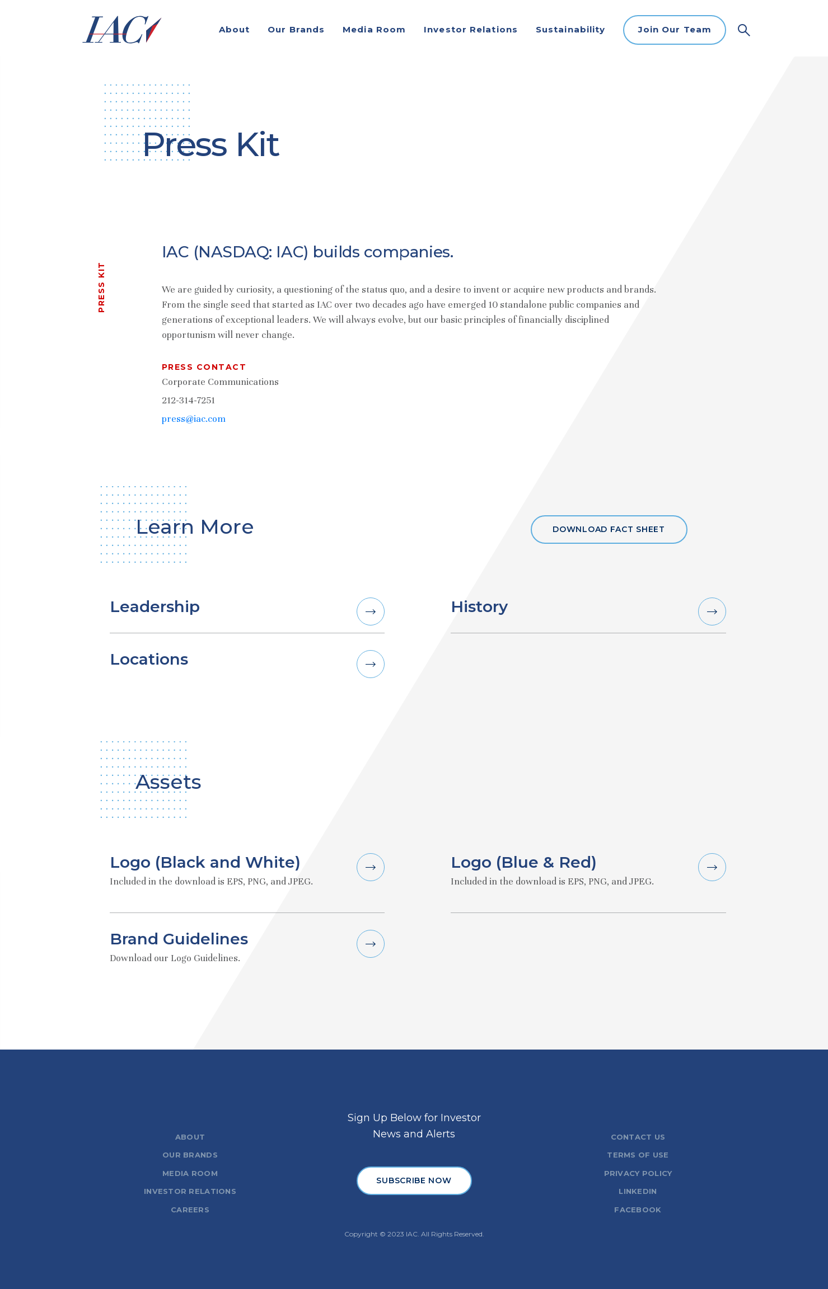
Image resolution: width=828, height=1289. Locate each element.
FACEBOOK (637, 1209)
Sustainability (570, 29)
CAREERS (190, 1209)
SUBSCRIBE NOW (413, 1180)
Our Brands (296, 29)
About (234, 29)
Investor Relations (471, 29)
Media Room (374, 29)
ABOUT (190, 1136)
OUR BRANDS (190, 1154)
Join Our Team (675, 29)
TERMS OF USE (637, 1154)
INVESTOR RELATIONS (190, 1191)
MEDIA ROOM (190, 1173)
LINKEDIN (638, 1191)
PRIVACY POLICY (638, 1173)
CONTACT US (638, 1136)
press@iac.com (194, 419)
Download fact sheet (609, 529)
